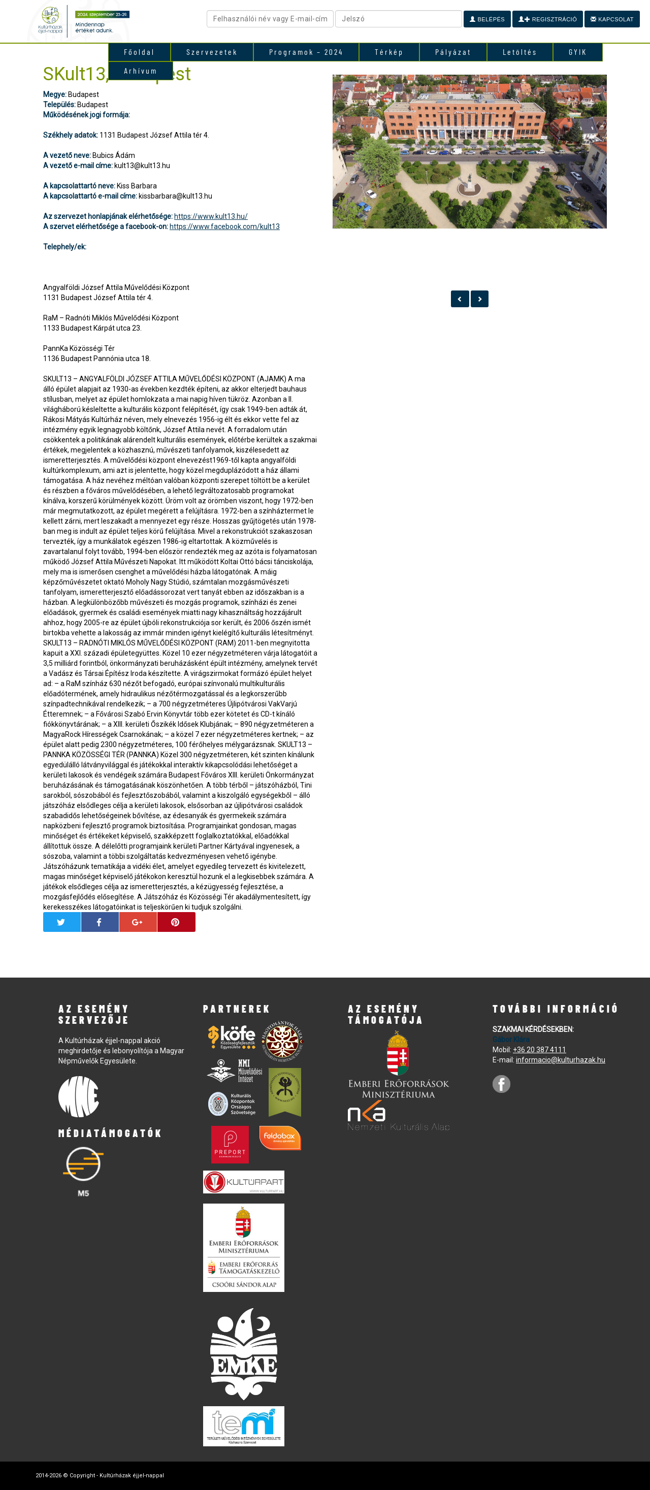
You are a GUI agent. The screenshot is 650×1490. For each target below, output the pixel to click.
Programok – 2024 (306, 51)
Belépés (487, 19)
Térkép (389, 51)
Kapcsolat (612, 19)
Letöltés (520, 51)
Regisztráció (547, 19)
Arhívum (140, 70)
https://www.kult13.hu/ (211, 216)
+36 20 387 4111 (539, 1050)
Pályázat (453, 51)
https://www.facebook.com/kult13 (225, 226)
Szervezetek (212, 51)
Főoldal (139, 51)
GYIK (578, 51)
